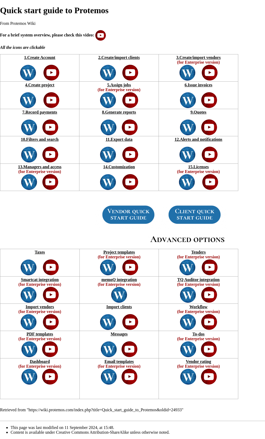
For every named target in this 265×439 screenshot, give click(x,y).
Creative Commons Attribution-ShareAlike (92, 432)
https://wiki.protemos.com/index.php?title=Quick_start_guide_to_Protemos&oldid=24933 (105, 410)
